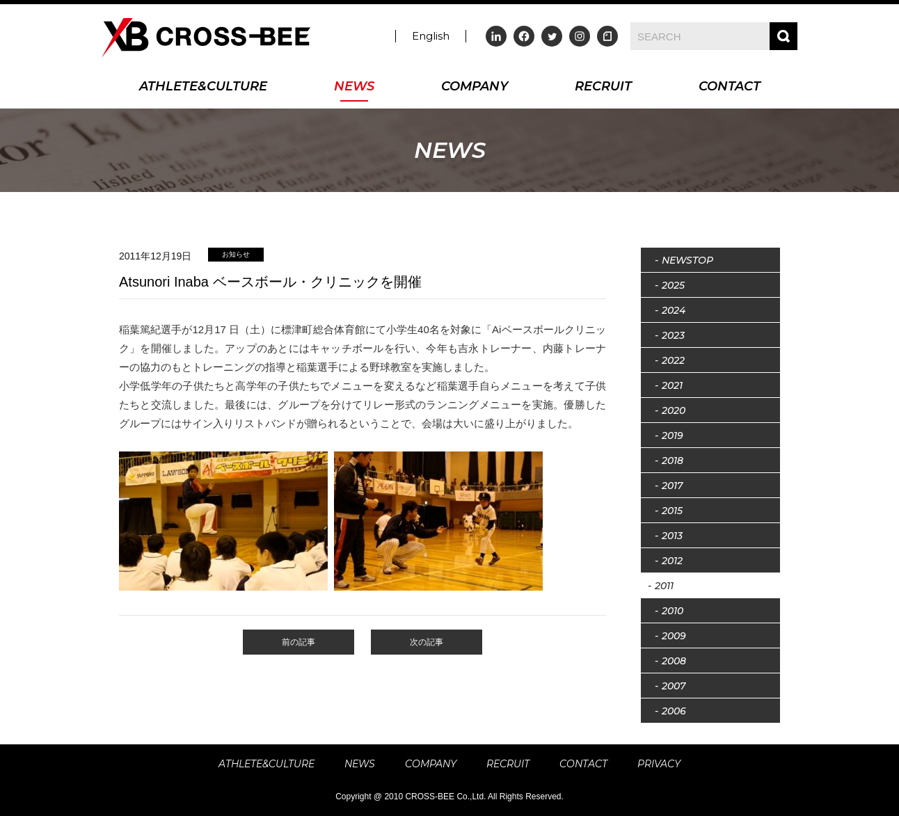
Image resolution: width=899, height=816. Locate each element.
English (431, 35)
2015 (672, 510)
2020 (673, 410)
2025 (673, 285)
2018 (672, 460)
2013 (672, 535)
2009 (674, 636)
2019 (672, 435)
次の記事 (426, 642)
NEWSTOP (687, 260)
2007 (673, 686)
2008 (674, 661)
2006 (674, 711)
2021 (672, 385)
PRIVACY (659, 764)
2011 (664, 585)
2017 (672, 485)
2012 (672, 560)
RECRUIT (603, 87)
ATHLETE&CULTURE (203, 87)
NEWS (354, 87)
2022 (673, 360)
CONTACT (730, 87)
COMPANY (474, 87)
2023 (673, 335)
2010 (672, 611)
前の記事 (298, 642)
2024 (673, 310)
